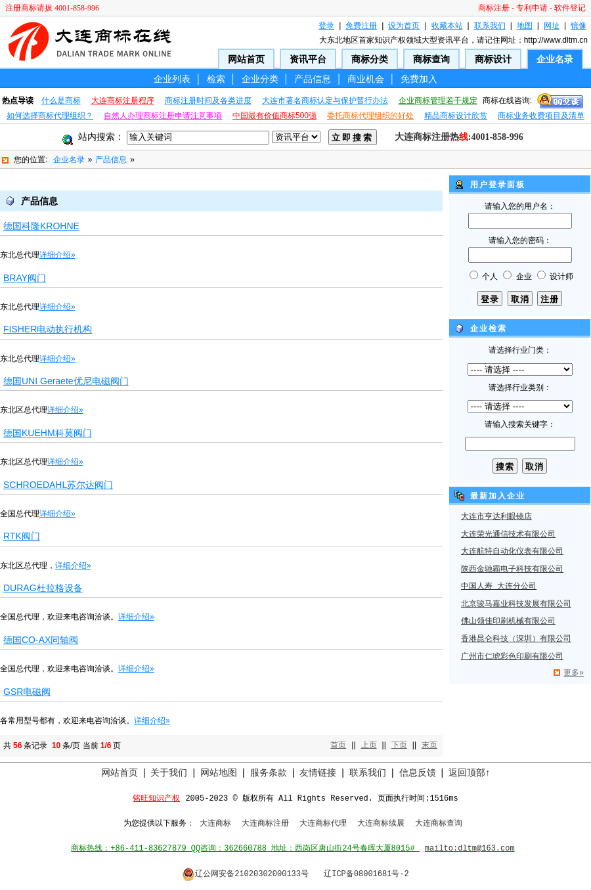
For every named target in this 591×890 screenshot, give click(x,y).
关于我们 (168, 772)
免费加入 (419, 79)
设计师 (561, 276)
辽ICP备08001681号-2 (366, 874)
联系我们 (490, 25)
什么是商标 (61, 100)
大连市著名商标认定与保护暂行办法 (325, 100)
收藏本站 (447, 25)
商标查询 (431, 59)
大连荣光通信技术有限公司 (508, 534)
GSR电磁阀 (27, 691)
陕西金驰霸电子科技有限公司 (512, 569)
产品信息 (312, 79)
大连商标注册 (265, 823)
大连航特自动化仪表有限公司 (512, 551)
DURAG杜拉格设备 (43, 588)
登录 (326, 25)
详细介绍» (57, 254)
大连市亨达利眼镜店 (496, 517)
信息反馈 (417, 772)
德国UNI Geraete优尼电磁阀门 (66, 381)
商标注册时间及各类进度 (208, 100)
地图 (525, 25)
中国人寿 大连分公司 (498, 586)
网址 (551, 25)
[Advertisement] (221, 180)
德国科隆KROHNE (41, 226)
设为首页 (404, 25)
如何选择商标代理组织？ (50, 115)
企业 (524, 276)
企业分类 (260, 79)
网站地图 (218, 772)
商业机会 (365, 79)
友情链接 (317, 772)
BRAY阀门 (24, 278)
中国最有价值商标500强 (274, 115)
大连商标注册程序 (122, 100)
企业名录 (554, 59)
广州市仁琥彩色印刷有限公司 (512, 656)
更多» (573, 672)
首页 (338, 744)
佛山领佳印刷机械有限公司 (508, 621)
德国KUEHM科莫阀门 (47, 433)
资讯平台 (308, 59)
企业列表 (172, 79)
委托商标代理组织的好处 (370, 115)
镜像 (578, 25)
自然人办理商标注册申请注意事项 (163, 115)
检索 (216, 79)
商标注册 (494, 7)
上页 (369, 744)
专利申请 (532, 7)
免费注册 (361, 25)
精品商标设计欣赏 (455, 115)
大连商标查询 (438, 823)
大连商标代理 (323, 823)
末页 (429, 744)
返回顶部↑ (469, 772)
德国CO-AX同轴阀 (40, 639)
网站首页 (246, 59)
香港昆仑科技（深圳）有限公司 (516, 639)
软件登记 (570, 7)
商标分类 (369, 59)
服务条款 (268, 772)
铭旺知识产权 (156, 798)
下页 (399, 744)
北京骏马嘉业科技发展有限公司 (516, 604)
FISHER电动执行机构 (47, 329)
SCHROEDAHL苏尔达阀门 (58, 484)
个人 (490, 276)
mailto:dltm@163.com (470, 848)
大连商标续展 (381, 823)
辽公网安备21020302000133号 (245, 874)
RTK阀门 (21, 536)
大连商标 (215, 823)
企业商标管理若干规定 (438, 100)
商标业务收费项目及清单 (541, 115)
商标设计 (493, 59)
